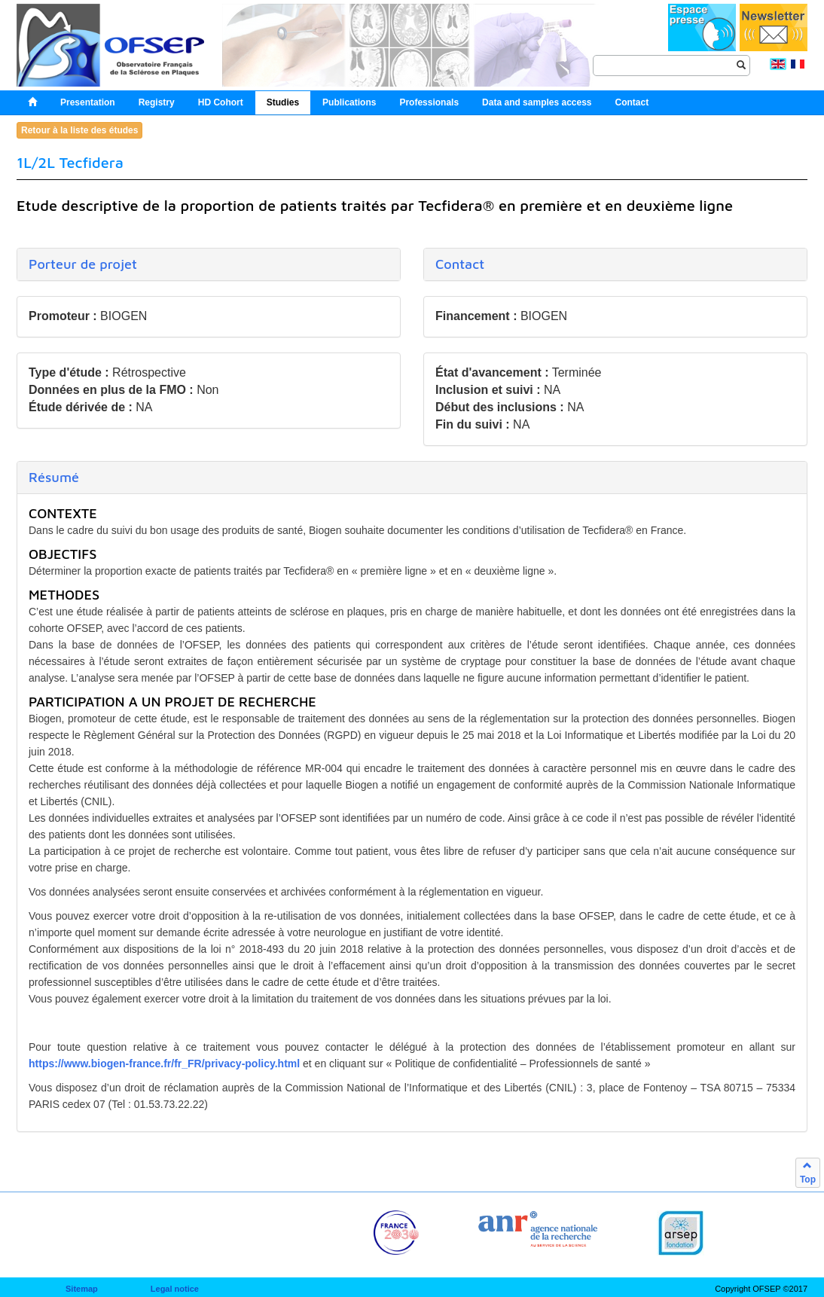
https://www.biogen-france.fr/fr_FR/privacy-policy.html (164, 1063)
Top (808, 1173)
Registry (157, 102)
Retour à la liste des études (79, 130)
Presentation (87, 102)
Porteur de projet (83, 264)
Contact (459, 264)
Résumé (54, 477)
